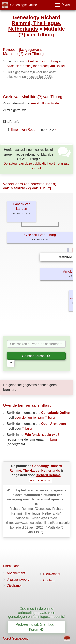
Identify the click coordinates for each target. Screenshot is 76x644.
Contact (48, 580)
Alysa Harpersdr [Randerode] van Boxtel (36, 66)
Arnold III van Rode (45, 103)
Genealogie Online (23, 5)
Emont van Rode (23, 129)
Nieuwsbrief (51, 574)
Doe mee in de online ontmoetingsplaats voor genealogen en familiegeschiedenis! (36, 613)
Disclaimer (14, 585)
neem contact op (40, 480)
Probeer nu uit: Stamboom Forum (36, 627)
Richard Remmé (48, 475)
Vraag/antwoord (18, 579)
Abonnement (16, 573)
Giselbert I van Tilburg (42, 61)
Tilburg (27, 428)
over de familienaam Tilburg (35, 417)
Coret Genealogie (15, 638)
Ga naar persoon (36, 356)
